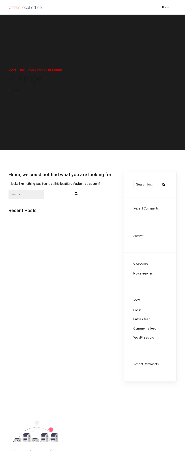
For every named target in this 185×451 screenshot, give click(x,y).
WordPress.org (143, 337)
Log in (137, 310)
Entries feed (141, 319)
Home (165, 7)
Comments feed (144, 328)
